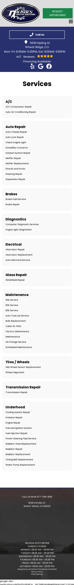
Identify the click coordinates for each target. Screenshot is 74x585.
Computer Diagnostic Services (22, 224)
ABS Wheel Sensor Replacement (23, 367)
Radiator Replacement (18, 454)
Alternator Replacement (19, 254)
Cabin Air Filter (14, 326)
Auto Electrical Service (18, 260)
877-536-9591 (44, 496)
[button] (32, 66)
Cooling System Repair (18, 412)
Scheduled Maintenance (19, 347)
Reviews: (34, 57)
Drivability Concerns (17, 147)
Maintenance (13, 336)
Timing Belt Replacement (19, 459)
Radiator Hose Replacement (21, 443)
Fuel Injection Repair (16, 433)
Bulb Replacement (16, 321)
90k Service (12, 310)
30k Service (12, 299)
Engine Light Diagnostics (19, 229)
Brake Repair (13, 204)
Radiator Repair (14, 449)
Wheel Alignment (15, 372)
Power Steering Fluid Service (21, 438)
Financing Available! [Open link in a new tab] (37, 61)
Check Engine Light (16, 142)
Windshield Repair (15, 280)
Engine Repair (13, 422)
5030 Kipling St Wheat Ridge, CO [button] (37, 44)
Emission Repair (14, 417)
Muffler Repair (13, 158)
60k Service (12, 305)
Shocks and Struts (15, 168)
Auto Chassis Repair (16, 132)
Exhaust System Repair (18, 153)
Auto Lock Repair (15, 137)
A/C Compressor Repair (19, 106)
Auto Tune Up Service (17, 315)
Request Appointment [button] (57, 13)
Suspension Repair (15, 179)
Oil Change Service (16, 342)
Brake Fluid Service (16, 199)
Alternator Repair (15, 249)
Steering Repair (14, 174)
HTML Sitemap (37, 574)
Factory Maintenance (17, 331)
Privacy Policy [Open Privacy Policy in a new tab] (37, 571)
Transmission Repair (16, 392)
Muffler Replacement (17, 163)
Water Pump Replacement (20, 464)
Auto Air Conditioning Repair (21, 112)
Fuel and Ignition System (19, 428)
